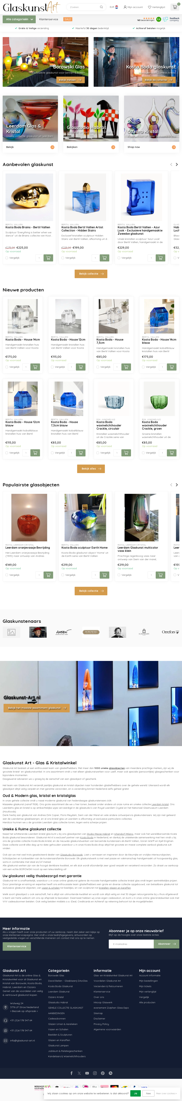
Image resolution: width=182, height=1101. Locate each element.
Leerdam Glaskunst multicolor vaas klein (138, 549)
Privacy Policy (101, 1024)
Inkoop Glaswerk (103, 1002)
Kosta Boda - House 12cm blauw (23, 424)
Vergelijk (14, 257)
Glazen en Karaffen (59, 1040)
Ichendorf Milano (123, 833)
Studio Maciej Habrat (98, 833)
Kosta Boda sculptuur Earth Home (84, 547)
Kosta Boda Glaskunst (60, 986)
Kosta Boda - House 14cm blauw (159, 341)
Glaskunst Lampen (58, 1045)
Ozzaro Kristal (56, 997)
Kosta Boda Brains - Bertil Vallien (28, 227)
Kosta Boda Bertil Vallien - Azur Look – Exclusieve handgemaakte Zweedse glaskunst (140, 231)
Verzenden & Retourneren (108, 986)
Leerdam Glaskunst (58, 991)
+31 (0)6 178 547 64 (21, 1020)
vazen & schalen (51, 887)
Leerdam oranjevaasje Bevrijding (28, 547)
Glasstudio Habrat (58, 1002)
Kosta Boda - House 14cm (23, 339)
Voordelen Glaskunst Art (107, 980)
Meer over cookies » (166, 1093)
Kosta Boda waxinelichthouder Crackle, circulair (109, 425)
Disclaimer (99, 1018)
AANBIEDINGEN (56, 1013)
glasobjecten (117, 768)
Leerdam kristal (160, 804)
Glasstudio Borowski (71, 854)
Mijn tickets (145, 986)
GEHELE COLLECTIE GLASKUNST (65, 1007)
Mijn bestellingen (148, 980)
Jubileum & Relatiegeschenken (65, 1051)
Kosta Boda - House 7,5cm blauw (64, 424)
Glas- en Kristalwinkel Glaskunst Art (113, 975)
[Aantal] (39, 257)
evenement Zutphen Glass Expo (111, 1007)
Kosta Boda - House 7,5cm (110, 341)
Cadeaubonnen (57, 1018)
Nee (148, 1093)
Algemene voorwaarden (107, 1029)
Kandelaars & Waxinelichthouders (66, 1056)
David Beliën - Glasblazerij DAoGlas (67, 980)
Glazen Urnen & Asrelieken (62, 1024)
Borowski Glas (56, 975)
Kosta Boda (86, 837)
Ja (135, 1093)
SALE (68, 19)
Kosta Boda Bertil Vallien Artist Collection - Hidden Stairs (82, 229)
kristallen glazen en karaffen (115, 887)
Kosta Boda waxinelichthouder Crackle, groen (154, 425)
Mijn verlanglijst (147, 991)
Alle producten (147, 1002)
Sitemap (98, 1013)
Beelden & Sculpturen (60, 1034)
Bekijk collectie (91, 274)
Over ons (99, 997)
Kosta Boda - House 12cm (68, 339)
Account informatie (149, 975)
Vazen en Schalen (58, 1029)
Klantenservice (48, 19)
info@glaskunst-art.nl (22, 1040)
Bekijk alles (91, 468)
